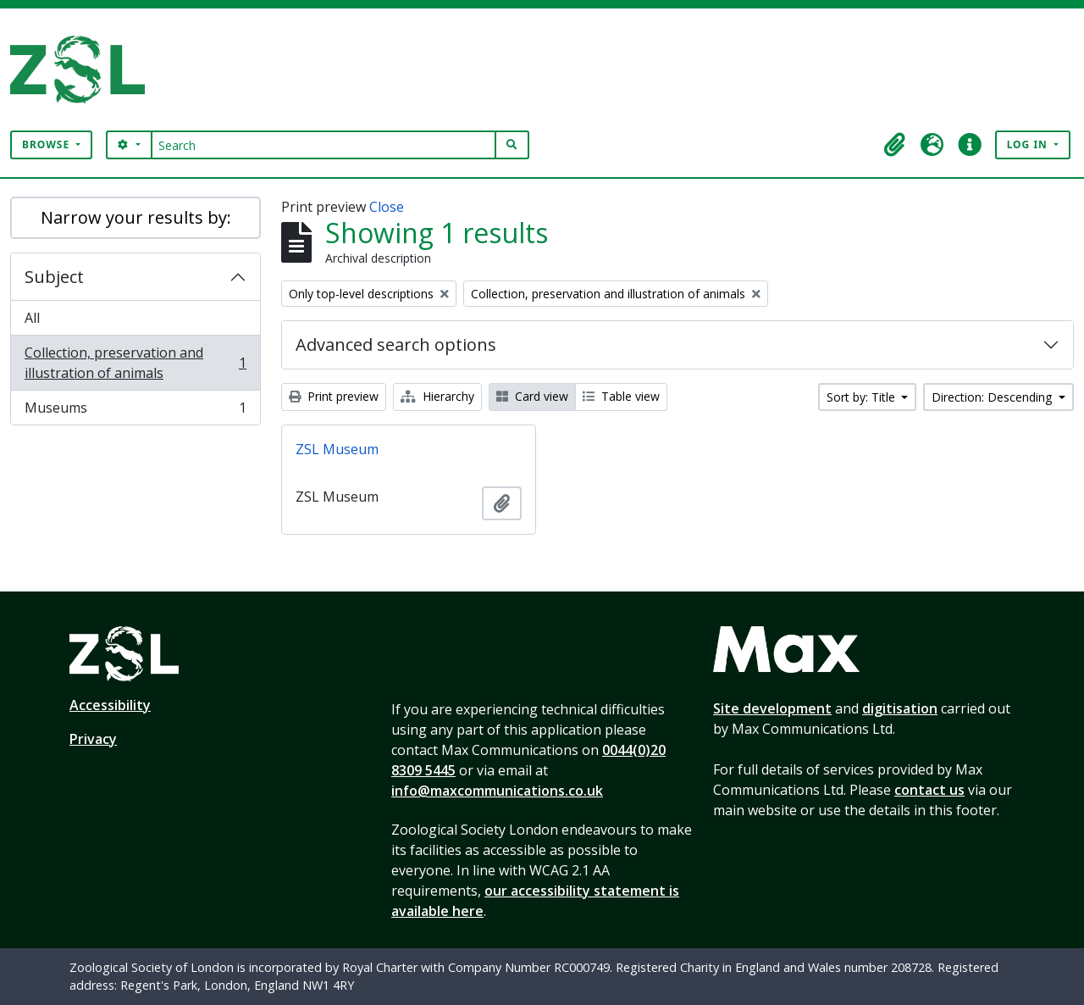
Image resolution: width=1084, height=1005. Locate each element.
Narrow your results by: (136, 217)
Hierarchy (437, 396)
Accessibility (110, 705)
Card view (532, 396)
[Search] (324, 144)
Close (386, 206)
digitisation (899, 708)
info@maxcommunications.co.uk (497, 790)
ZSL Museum (337, 449)
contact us (929, 789)
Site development (772, 708)
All (32, 317)
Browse (47, 144)
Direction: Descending (993, 397)
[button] (895, 145)
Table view (621, 396)
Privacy (93, 739)
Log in (1029, 144)
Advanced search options (396, 344)
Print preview (334, 396)
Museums (135, 411)
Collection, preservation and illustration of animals (135, 362)
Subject (54, 276)
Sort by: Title (863, 397)
